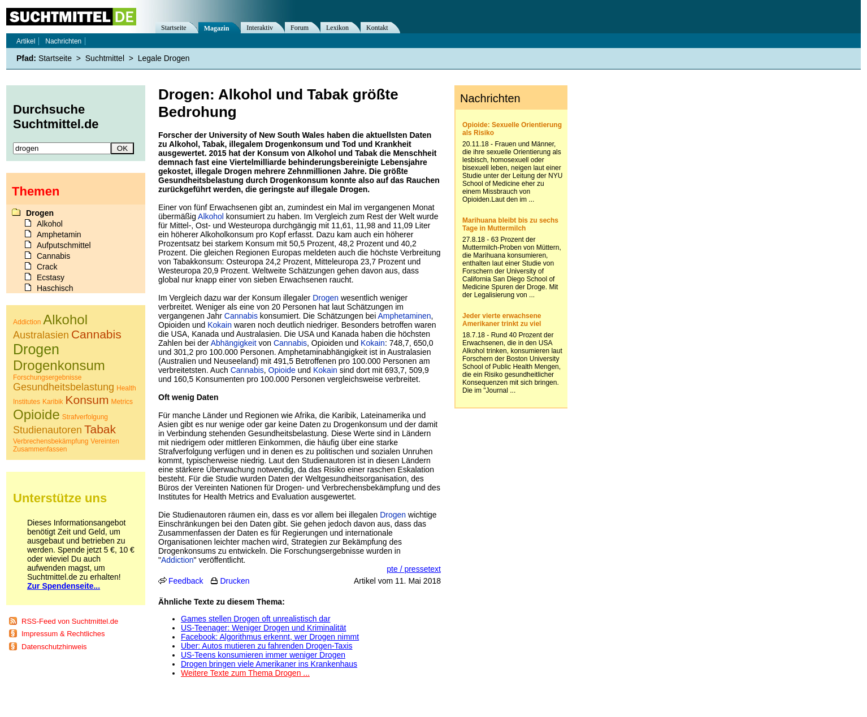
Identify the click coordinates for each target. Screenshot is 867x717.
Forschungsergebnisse (47, 377)
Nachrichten (63, 41)
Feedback (185, 580)
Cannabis (241, 315)
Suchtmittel (104, 58)
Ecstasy (50, 277)
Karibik (52, 402)
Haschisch (55, 288)
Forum (300, 28)
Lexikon (337, 28)
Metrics (122, 402)
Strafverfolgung (85, 417)
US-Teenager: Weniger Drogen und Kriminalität (263, 627)
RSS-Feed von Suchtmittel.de (69, 621)
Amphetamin (59, 234)
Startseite (174, 28)
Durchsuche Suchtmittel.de (56, 116)
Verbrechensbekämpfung (50, 441)
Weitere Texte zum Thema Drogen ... (245, 672)
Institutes (26, 402)
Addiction (177, 559)
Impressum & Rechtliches (63, 633)
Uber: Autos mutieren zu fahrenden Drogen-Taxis (267, 645)
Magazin (216, 28)
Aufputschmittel (64, 245)
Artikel (25, 41)
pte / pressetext (414, 568)
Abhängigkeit (234, 342)
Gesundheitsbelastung (63, 387)
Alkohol (211, 216)
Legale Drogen (164, 58)
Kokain (219, 324)
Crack (47, 266)
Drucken (234, 580)
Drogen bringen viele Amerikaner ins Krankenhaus (269, 663)
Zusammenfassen (40, 449)
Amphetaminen (404, 315)
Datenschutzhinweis (54, 646)
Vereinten (104, 441)
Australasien (41, 335)
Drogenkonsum (59, 365)
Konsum (87, 399)
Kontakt (377, 28)
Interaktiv (259, 28)
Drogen (326, 297)
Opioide (282, 370)
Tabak (100, 429)
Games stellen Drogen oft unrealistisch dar (256, 618)
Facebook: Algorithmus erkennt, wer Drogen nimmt (270, 636)
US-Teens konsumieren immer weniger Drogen (263, 654)
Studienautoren (47, 430)
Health (126, 388)
